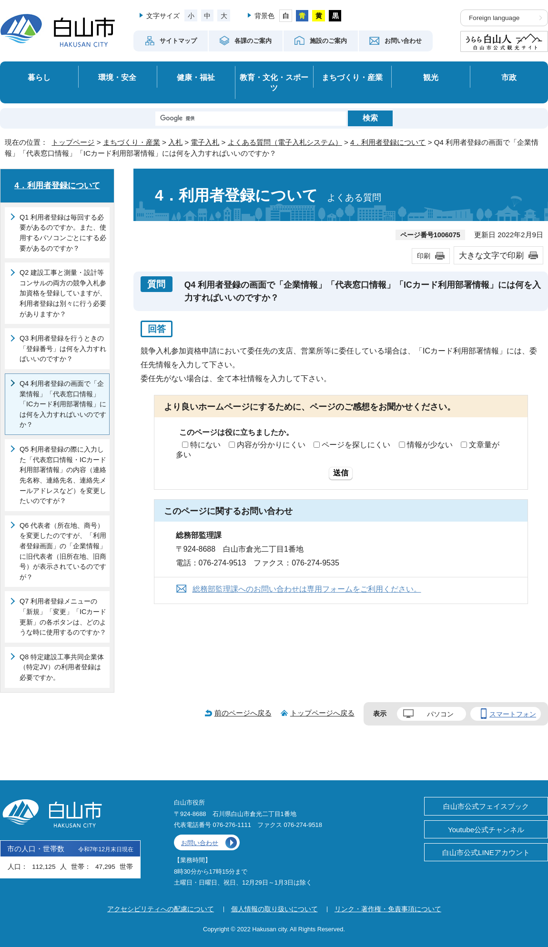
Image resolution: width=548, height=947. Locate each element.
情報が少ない (430, 445)
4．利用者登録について (388, 142)
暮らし (39, 77)
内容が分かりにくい (271, 445)
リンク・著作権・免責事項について (388, 909)
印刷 (423, 256)
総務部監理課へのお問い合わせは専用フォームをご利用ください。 (307, 589)
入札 (175, 142)
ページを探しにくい (356, 445)
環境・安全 (117, 77)
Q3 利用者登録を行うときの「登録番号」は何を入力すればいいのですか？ (63, 348)
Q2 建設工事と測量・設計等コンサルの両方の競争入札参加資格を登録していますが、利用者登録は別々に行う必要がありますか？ (63, 293)
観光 (430, 77)
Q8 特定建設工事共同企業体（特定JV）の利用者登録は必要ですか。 (62, 667)
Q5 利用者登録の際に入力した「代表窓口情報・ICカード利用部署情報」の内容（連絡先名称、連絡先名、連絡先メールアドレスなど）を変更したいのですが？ (63, 474)
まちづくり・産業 (352, 77)
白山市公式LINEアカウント (486, 852)
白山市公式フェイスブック (486, 806)
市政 (509, 77)
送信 (340, 473)
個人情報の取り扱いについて (274, 909)
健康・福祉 (196, 77)
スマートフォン (512, 714)
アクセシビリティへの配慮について (160, 909)
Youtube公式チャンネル (486, 830)
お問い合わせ (199, 842)
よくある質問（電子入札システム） (285, 142)
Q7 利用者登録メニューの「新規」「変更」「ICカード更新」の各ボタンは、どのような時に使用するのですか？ (63, 616)
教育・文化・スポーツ (274, 82)
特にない (205, 445)
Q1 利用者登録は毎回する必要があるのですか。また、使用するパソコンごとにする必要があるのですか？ (63, 232)
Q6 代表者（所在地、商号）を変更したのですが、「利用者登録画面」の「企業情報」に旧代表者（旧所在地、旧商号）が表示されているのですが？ (63, 551)
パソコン (440, 714)
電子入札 (205, 142)
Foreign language (494, 17)
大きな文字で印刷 (491, 255)
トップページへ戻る (322, 713)
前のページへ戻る (243, 713)
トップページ (72, 142)
